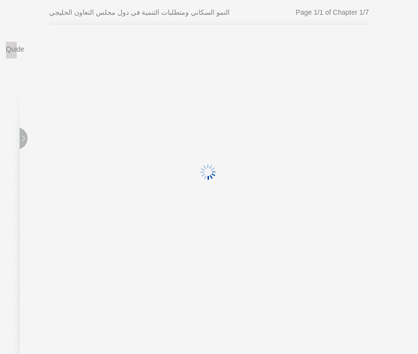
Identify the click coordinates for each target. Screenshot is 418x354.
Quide (11, 49)
